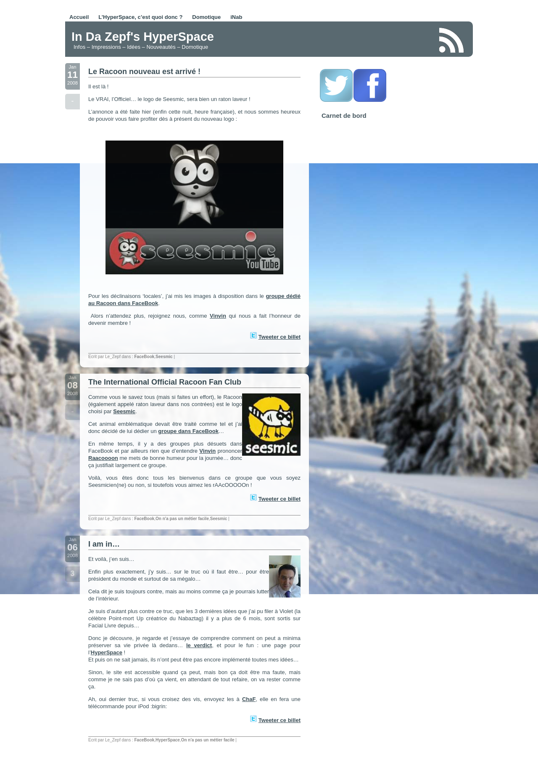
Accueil (79, 17)
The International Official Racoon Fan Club (164, 382)
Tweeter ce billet (279, 337)
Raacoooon (103, 458)
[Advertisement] (333, 39)
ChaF (249, 699)
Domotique (206, 17)
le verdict (199, 645)
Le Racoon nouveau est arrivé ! (144, 71)
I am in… (104, 544)
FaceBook (144, 356)
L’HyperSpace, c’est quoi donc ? (140, 17)
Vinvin (218, 316)
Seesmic (164, 356)
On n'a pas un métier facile (182, 518)
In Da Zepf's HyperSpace (142, 36)
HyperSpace (106, 652)
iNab (236, 17)
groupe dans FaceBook (188, 431)
